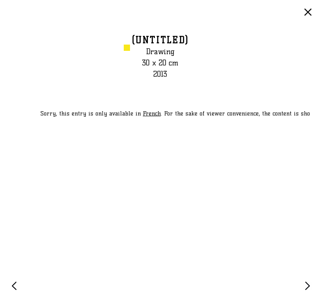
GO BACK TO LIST (309, 16)
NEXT (309, 290)
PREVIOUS (15, 290)
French (152, 113)
